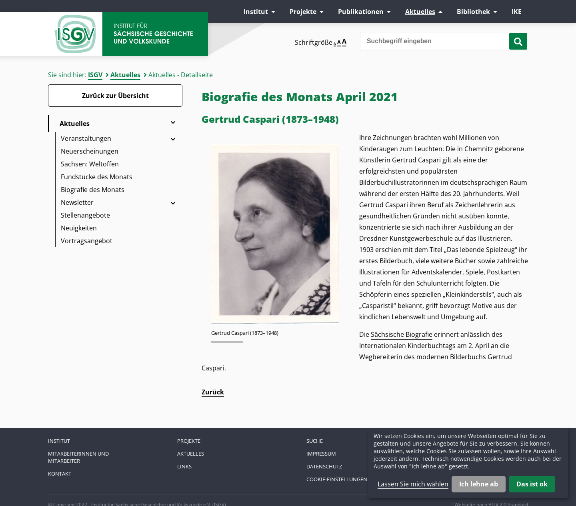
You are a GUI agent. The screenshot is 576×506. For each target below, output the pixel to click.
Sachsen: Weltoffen (90, 164)
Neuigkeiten (79, 228)
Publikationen (361, 11)
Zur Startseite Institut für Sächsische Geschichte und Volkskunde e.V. (128, 34)
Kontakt (59, 473)
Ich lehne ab (478, 484)
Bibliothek (473, 11)
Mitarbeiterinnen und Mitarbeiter (78, 457)
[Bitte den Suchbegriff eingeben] (444, 41)
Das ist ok (532, 484)
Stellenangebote (85, 215)
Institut (256, 11)
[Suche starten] (518, 41)
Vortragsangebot (86, 240)
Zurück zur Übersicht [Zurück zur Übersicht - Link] (115, 95)
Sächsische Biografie (401, 334)
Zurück (213, 392)
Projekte (303, 11)
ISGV (95, 74)
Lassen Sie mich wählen (413, 484)
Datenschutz (324, 466)
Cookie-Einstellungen (336, 479)
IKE (517, 11)
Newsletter (77, 202)
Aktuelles (420, 11)
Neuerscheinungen (89, 151)
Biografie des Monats (92, 189)
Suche (314, 440)
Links (184, 466)
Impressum (321, 453)
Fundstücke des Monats (96, 176)
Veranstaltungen (86, 138)
